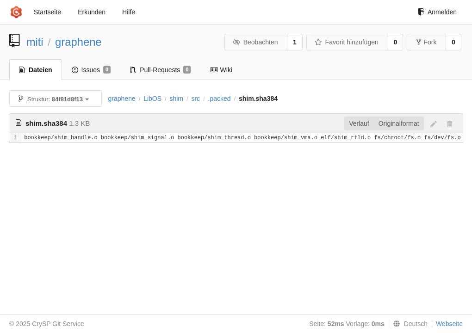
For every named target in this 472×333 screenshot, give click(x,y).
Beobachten (255, 42)
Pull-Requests (160, 70)
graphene (78, 42)
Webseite (449, 323)
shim (176, 98)
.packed (219, 98)
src (195, 98)
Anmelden (437, 12)
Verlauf (359, 123)
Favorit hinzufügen (347, 42)
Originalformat (399, 123)
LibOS (152, 98)
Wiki (221, 70)
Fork (426, 42)
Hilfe (128, 12)
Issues (91, 70)
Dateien (35, 70)
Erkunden (92, 12)
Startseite (47, 12)
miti (34, 42)
